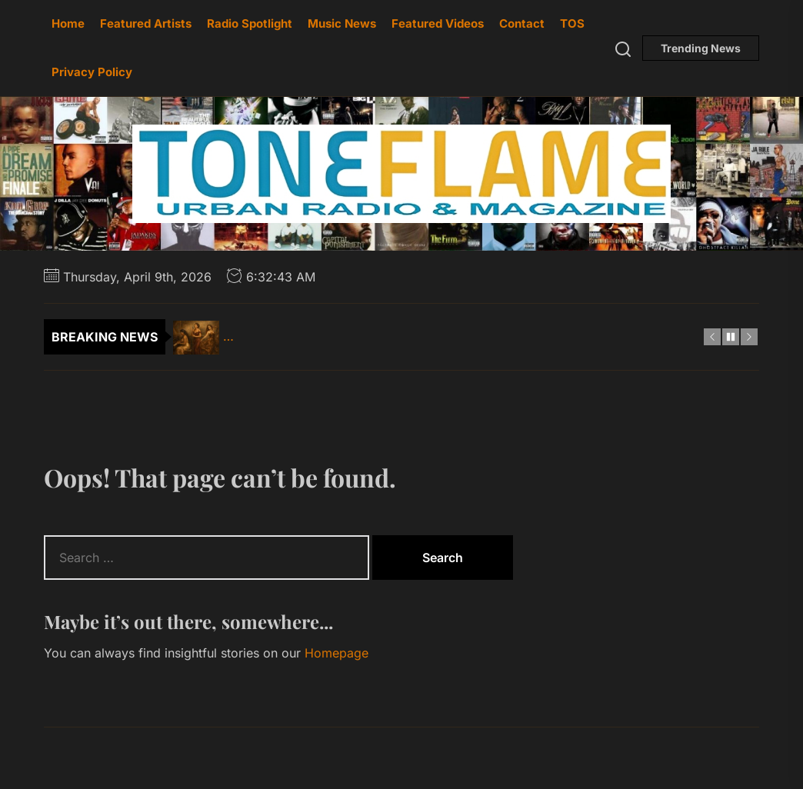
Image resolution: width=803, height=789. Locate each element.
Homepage (336, 653)
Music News (342, 23)
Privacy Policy (92, 72)
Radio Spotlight (249, 23)
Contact (522, 23)
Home (68, 23)
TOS (572, 23)
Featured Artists (146, 23)
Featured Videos (438, 23)
